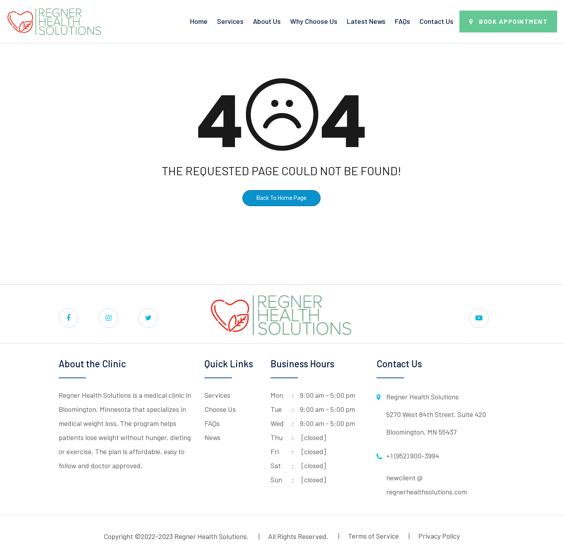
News (212, 437)
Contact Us (437, 21)
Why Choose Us (313, 21)
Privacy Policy (439, 536)
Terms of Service (373, 536)
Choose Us (220, 409)
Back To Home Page (281, 198)
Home (199, 21)
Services (230, 21)
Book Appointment (513, 21)
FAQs (402, 21)
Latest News (366, 21)
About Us (267, 21)
